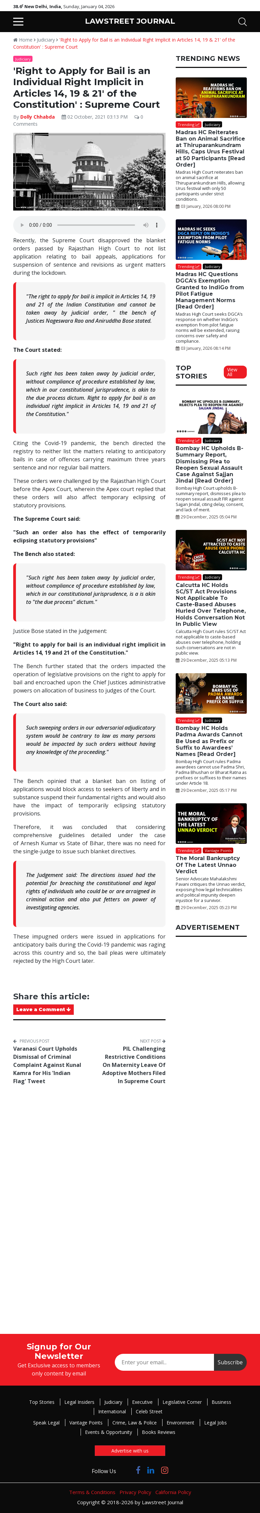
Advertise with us (130, 1450)
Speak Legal (46, 1422)
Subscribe (230, 1362)
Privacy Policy (135, 1492)
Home (22, 39)
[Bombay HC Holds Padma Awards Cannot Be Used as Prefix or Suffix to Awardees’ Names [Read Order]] (211, 693)
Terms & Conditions (92, 1492)
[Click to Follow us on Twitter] (126, 1469)
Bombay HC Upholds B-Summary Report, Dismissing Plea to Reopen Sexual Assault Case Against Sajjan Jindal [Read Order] (209, 464)
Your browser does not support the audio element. (89, 225)
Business (221, 1402)
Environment (180, 1422)
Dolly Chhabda (37, 117)
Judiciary (46, 39)
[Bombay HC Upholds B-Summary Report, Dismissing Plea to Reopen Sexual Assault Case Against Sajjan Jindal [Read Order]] (211, 414)
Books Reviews (158, 1432)
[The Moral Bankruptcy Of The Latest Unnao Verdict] (211, 823)
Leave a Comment (43, 1009)
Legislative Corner (182, 1402)
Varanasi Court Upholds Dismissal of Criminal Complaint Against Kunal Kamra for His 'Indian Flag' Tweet (47, 1065)
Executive (142, 1402)
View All (232, 371)
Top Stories (42, 1402)
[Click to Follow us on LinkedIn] (150, 1469)
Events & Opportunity (108, 1432)
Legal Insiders (79, 1402)
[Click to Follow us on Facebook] (138, 1469)
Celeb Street (149, 1411)
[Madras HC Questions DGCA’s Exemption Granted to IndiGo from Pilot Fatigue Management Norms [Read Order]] (211, 239)
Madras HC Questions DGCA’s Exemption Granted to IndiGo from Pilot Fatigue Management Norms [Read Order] (210, 290)
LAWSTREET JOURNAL (130, 21)
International (112, 1411)
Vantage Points (86, 1422)
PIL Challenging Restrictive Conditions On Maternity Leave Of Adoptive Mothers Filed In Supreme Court (134, 1065)
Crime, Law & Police (134, 1422)
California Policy (173, 1492)
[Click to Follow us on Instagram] (164, 1469)
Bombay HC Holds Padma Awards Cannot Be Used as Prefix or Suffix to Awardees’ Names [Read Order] (209, 741)
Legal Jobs (215, 1422)
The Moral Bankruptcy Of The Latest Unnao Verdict (208, 864)
